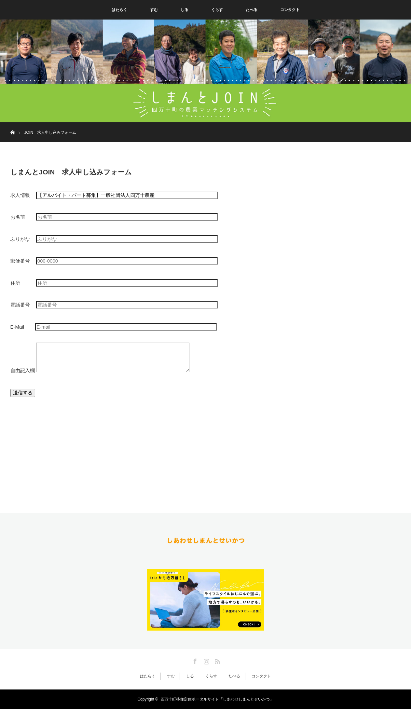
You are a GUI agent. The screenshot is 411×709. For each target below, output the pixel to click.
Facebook (194, 660)
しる (184, 9)
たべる (251, 9)
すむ (154, 9)
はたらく (119, 9)
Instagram (206, 660)
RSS (217, 660)
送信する (23, 392)
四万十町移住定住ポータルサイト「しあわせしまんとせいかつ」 (217, 699)
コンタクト (290, 9)
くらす (217, 9)
